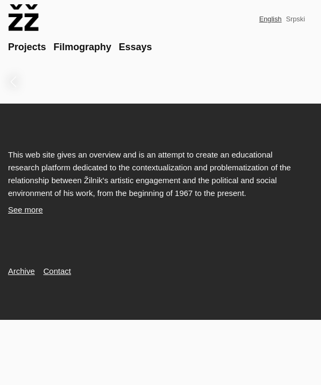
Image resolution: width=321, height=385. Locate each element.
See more (25, 209)
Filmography (82, 47)
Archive (21, 271)
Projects (27, 47)
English (270, 19)
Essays (135, 47)
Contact (57, 271)
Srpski (295, 19)
